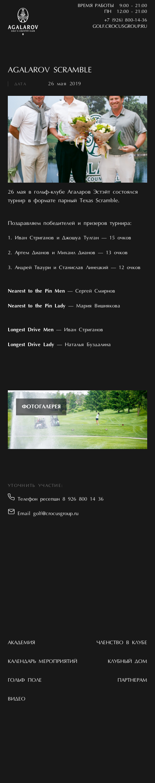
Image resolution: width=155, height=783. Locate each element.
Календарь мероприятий (42, 661)
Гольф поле (25, 680)
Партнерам (132, 680)
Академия (21, 642)
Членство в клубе (121, 642)
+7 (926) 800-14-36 (125, 20)
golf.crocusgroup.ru (120, 26)
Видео (16, 699)
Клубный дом (127, 661)
